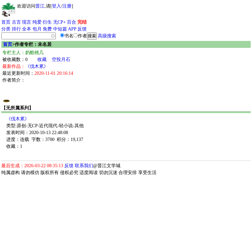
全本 (26, 29)
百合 (71, 22)
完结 (82, 22)
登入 (56, 6)
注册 (67, 6)
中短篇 (60, 29)
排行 (16, 29)
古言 (16, 22)
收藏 (42, 59)
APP (72, 29)
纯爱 (37, 22)
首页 (5, 22)
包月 (37, 29)
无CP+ (59, 22)
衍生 (47, 22)
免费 (47, 29)
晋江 (40, 6)
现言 (26, 22)
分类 (5, 29)
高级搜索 (107, 35)
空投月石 (61, 59)
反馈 (82, 29)
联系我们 (84, 165)
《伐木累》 (36, 66)
